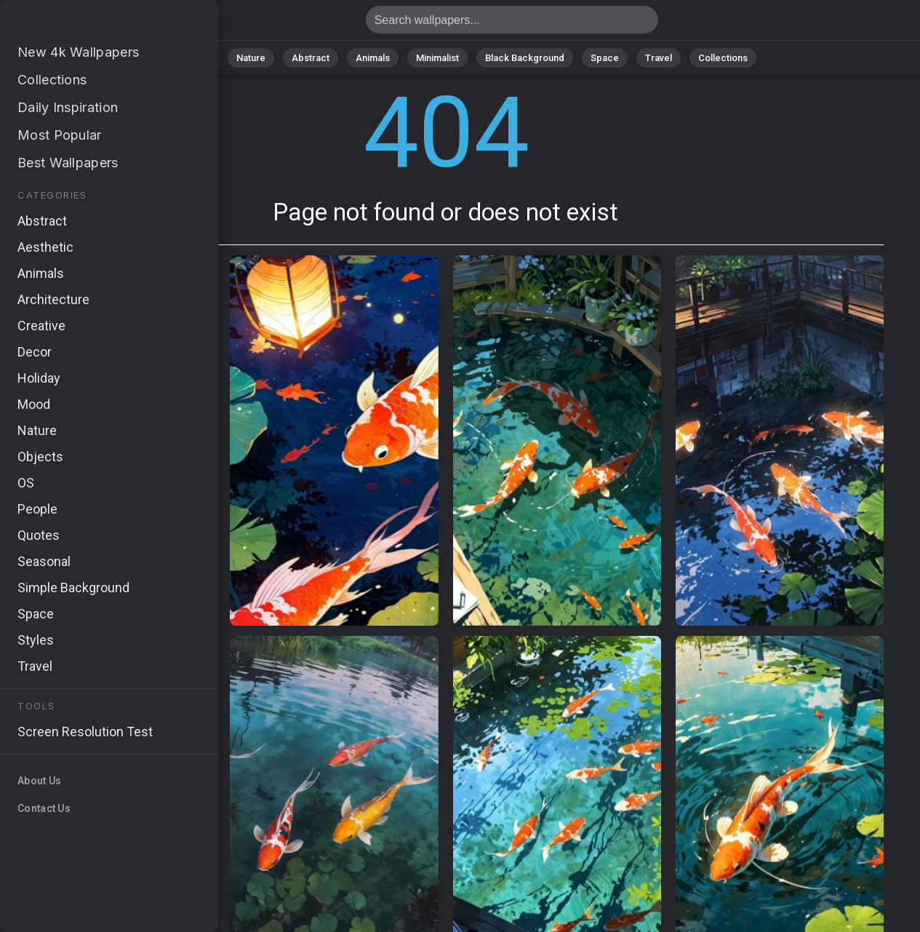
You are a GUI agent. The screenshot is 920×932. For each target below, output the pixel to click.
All (204, 57)
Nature (250, 57)
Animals (373, 57)
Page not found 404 (87, 24)
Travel (658, 57)
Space (605, 57)
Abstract (310, 57)
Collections (723, 57)
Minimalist (437, 57)
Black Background (524, 57)
